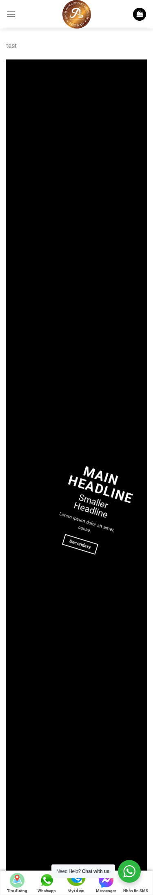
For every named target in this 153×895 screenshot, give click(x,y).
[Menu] (11, 14)
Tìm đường (17, 883)
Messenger (106, 883)
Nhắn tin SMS (135, 883)
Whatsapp (47, 883)
